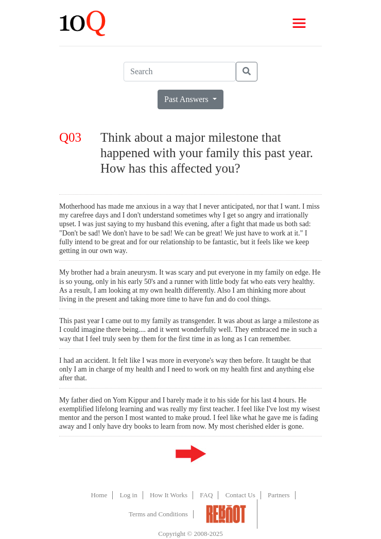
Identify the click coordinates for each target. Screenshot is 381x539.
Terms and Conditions (158, 514)
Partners (279, 495)
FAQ (206, 495)
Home (99, 495)
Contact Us (240, 495)
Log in (128, 495)
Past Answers (187, 99)
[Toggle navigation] (299, 23)
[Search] (180, 71)
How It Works (168, 495)
